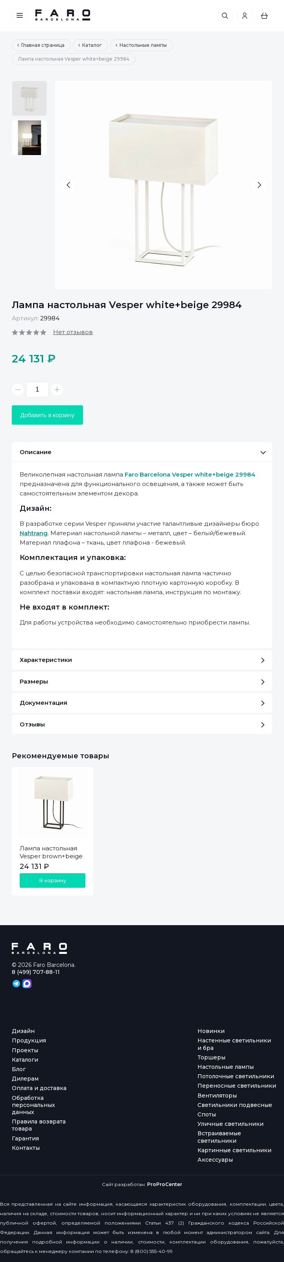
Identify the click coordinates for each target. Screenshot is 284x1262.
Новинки (211, 1031)
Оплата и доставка (39, 1088)
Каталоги (25, 1059)
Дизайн (23, 1031)
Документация (142, 702)
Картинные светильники (234, 1150)
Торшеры (211, 1057)
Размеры (142, 681)
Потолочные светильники (235, 1076)
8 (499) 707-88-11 (36, 972)
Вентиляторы (217, 1095)
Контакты (26, 1147)
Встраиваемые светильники (219, 1137)
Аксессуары (215, 1159)
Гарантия (25, 1138)
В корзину (52, 880)
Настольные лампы (225, 1066)
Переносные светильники (236, 1085)
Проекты (25, 1050)
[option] (29, 98)
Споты (206, 1114)
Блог (19, 1069)
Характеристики (142, 659)
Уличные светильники (230, 1123)
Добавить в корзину (47, 415)
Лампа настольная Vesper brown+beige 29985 (51, 856)
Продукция (29, 1040)
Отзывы (142, 724)
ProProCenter (164, 1184)
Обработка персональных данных (33, 1105)
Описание (143, 452)
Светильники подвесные (234, 1105)
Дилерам (25, 1078)
